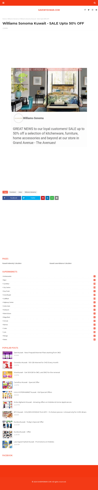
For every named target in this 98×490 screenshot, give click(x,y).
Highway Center (49, 302)
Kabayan (49, 310)
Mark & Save (49, 313)
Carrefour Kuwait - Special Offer (26, 382)
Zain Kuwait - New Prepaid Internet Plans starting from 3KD (37, 353)
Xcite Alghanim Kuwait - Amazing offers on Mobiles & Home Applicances (42, 402)
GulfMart (49, 298)
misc (20, 192)
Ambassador (49, 276)
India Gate (49, 306)
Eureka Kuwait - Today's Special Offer (29, 422)
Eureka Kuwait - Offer (22, 432)
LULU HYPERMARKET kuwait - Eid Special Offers (33, 392)
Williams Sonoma (13, 19)
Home (4, 19)
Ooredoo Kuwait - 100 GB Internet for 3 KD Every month (36, 362)
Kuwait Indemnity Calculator (12, 263)
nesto (49, 339)
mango (49, 336)
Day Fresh (49, 291)
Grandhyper (49, 295)
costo (49, 328)
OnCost (49, 321)
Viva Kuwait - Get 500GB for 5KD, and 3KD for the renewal (37, 372)
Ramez (49, 325)
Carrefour (49, 284)
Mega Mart (49, 317)
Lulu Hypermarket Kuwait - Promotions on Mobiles (34, 442)
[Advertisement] (49, 50)
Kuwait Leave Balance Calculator (61, 263)
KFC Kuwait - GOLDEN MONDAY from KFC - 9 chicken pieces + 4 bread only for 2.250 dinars (50, 412)
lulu (49, 332)
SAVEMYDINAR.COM (49, 9)
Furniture (13, 192)
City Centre (49, 287)
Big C (49, 280)
